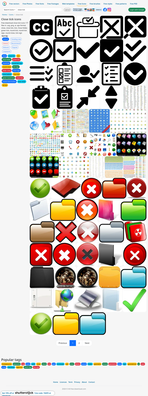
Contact (91, 382)
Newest (5, 43)
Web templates (68, 4)
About (84, 382)
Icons (11, 14)
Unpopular (6, 51)
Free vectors (14, 4)
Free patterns (121, 4)
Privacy (77, 382)
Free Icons (82, 4)
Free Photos (27, 4)
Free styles (108, 4)
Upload (67, 10)
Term (70, 382)
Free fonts (40, 4)
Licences (63, 382)
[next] (87, 343)
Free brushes (95, 4)
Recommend (15, 43)
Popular (15, 47)
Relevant (6, 47)
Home (4, 14)
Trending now (16, 39)
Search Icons (9, 10)
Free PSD (133, 4)
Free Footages (53, 4)
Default (5, 39)
